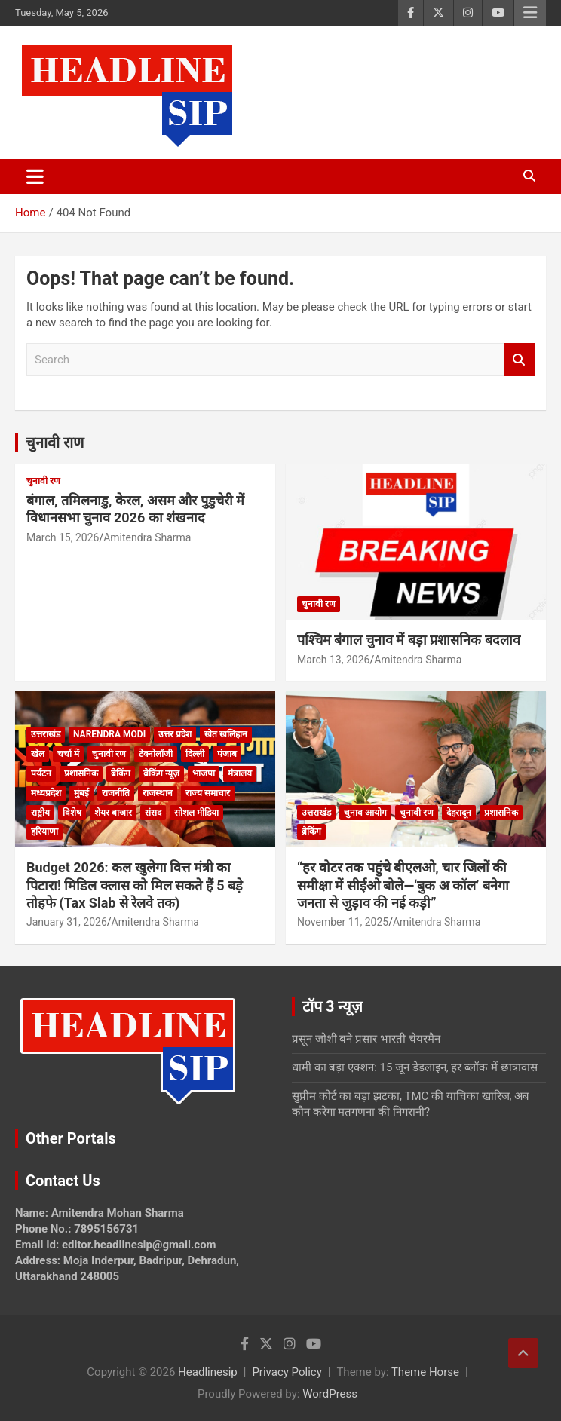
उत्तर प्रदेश (175, 734)
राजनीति (116, 793)
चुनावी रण (43, 481)
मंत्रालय (240, 773)
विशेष (72, 812)
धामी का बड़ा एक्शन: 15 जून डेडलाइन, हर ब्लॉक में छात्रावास (415, 1067)
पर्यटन (41, 773)
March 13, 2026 (333, 660)
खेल (37, 754)
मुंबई (81, 793)
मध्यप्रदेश (46, 793)
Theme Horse (425, 1372)
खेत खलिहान (225, 734)
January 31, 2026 (66, 922)
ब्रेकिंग (120, 773)
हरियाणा (44, 831)
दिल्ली (194, 754)
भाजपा (203, 773)
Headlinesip (208, 1372)
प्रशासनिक (81, 773)
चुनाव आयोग (365, 812)
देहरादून (458, 812)
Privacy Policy (286, 1372)
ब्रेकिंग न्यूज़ (161, 773)
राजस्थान (158, 793)
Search (519, 360)
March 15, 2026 (62, 537)
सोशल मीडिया (196, 812)
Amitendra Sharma (147, 537)
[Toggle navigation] (35, 176)
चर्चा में (68, 754)
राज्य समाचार (207, 793)
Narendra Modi (109, 734)
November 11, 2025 (342, 922)
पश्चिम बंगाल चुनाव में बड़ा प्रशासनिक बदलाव (408, 640)
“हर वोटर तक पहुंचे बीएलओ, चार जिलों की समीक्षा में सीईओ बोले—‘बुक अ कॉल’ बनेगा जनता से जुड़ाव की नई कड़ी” (403, 885)
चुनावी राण (55, 442)
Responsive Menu (530, 13)
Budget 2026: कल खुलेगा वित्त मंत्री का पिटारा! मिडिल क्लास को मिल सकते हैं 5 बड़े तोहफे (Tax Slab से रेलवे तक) (134, 885)
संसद (153, 812)
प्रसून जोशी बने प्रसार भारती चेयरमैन (366, 1039)
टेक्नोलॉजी (156, 754)
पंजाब (227, 754)
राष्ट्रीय (40, 812)
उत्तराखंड (45, 734)
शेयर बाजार (113, 812)
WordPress (329, 1394)
